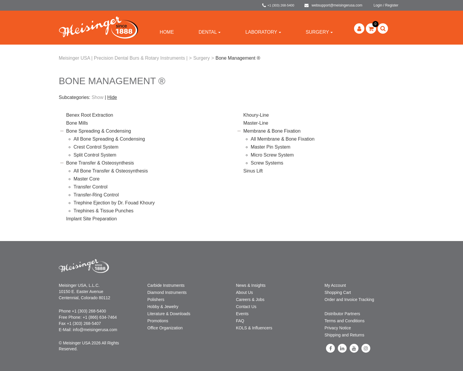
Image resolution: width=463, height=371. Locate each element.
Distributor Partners (342, 313)
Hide (112, 97)
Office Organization (165, 328)
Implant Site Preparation (91, 218)
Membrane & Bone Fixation (272, 131)
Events (242, 313)
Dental (209, 32)
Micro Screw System (272, 154)
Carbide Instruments (166, 285)
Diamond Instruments (167, 292)
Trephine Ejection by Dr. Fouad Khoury (114, 202)
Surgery (319, 32)
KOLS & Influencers (254, 328)
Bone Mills (77, 123)
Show (97, 97)
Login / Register (386, 5)
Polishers (155, 299)
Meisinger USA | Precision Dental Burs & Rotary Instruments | (123, 58)
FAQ (240, 320)
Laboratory (263, 32)
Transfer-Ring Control (96, 194)
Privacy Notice (338, 328)
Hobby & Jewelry (162, 306)
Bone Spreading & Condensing (98, 131)
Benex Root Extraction (89, 115)
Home (167, 32)
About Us (244, 292)
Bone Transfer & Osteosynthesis (100, 162)
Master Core (87, 178)
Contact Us (246, 306)
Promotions (157, 320)
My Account (335, 285)
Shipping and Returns (344, 335)
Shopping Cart (338, 292)
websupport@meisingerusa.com (333, 5)
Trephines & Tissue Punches (103, 210)
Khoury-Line (256, 115)
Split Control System (95, 154)
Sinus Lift (253, 170)
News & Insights (250, 285)
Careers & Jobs (250, 299)
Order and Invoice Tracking (349, 299)
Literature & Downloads (168, 313)
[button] (371, 28)
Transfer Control (90, 186)
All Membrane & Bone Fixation (282, 138)
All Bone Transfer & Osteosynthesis (111, 170)
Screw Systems (267, 162)
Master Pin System (270, 146)
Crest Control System (96, 146)
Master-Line (255, 123)
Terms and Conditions (344, 320)
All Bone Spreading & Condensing (109, 138)
